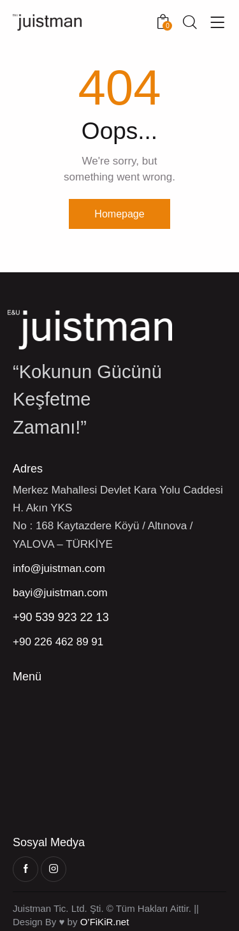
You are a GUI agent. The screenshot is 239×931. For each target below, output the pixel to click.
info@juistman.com (59, 568)
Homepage (119, 214)
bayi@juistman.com (60, 593)
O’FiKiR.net (104, 921)
